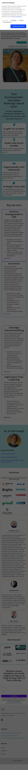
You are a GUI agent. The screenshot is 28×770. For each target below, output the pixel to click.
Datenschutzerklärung (17, 16)
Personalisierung (6, 22)
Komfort (20, 20)
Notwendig (5, 20)
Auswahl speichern (18, 26)
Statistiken (13, 20)
